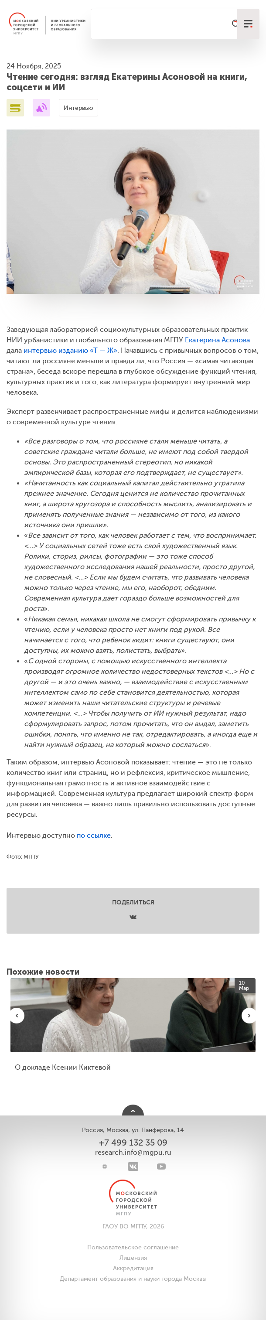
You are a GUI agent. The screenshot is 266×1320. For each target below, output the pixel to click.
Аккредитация (133, 1268)
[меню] (248, 24)
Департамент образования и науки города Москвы (133, 1279)
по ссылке (94, 835)
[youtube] (161, 1166)
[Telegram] (104, 1166)
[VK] (133, 1166)
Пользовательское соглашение (133, 1247)
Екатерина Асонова (217, 340)
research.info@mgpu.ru (133, 1152)
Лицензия (133, 1258)
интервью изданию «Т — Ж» (70, 351)
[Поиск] (236, 24)
